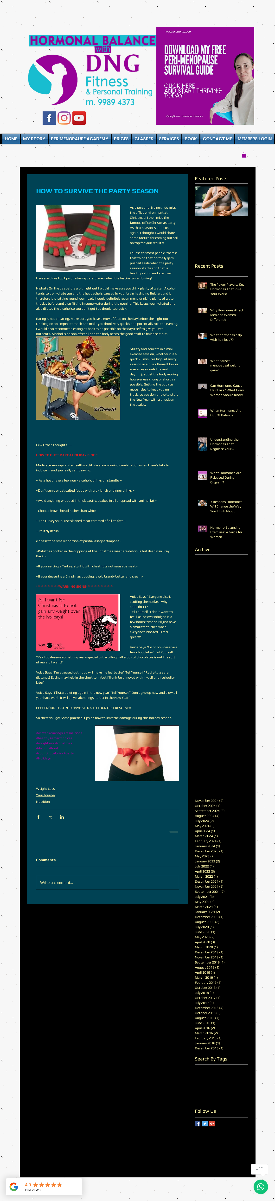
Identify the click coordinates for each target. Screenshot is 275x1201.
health (208, 1083)
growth (238, 1075)
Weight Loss (45, 788)
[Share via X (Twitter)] (50, 817)
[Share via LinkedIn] (62, 817)
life (197, 1090)
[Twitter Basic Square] (205, 1123)
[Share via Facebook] (38, 817)
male (205, 1090)
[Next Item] (240, 201)
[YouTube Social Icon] (79, 118)
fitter (226, 1075)
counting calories (222, 1068)
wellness (201, 1098)
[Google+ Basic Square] (212, 1123)
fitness (214, 1075)
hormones (237, 1083)
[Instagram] (64, 118)
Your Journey (45, 795)
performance (221, 1090)
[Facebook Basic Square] (49, 118)
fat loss (200, 1075)
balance (201, 1068)
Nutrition (43, 801)
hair (198, 1083)
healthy (221, 1083)
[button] (144, 139)
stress (239, 1090)
